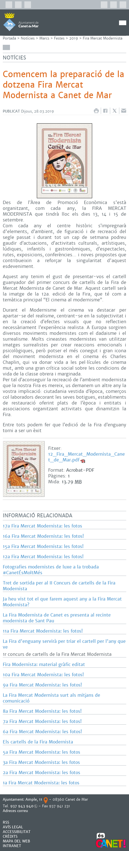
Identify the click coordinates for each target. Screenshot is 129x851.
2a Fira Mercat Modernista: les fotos (41, 773)
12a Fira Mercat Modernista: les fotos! (43, 557)
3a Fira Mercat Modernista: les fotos (41, 762)
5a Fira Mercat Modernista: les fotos (41, 752)
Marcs (44, 38)
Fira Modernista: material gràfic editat (44, 664)
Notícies (28, 38)
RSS (6, 822)
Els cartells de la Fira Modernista (38, 742)
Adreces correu (16, 810)
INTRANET (12, 846)
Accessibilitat (16, 831)
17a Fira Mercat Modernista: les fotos (42, 526)
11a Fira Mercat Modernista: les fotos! (43, 631)
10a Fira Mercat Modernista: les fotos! (43, 675)
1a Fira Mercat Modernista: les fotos (41, 783)
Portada (9, 38)
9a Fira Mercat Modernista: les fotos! (42, 685)
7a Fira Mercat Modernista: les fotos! (42, 721)
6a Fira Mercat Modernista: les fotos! (42, 732)
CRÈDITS (10, 836)
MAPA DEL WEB (16, 841)
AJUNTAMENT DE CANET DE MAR (21, 22)
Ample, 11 (33, 799)
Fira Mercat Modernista (102, 38)
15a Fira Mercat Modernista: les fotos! (43, 546)
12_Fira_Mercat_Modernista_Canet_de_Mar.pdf (86, 457)
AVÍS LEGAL (13, 827)
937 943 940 (21, 806)
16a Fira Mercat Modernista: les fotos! (43, 536)
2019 (73, 38)
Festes (59, 38)
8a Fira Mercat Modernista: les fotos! (42, 711)
